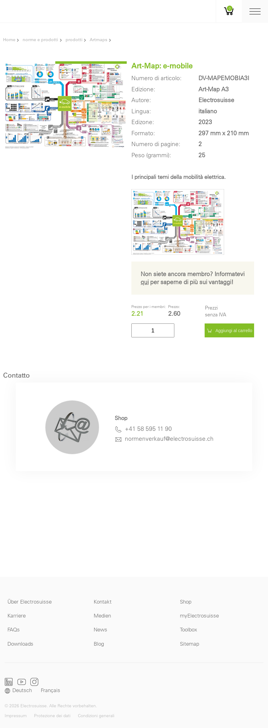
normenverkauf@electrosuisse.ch (169, 438)
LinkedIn (9, 682)
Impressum (16, 715)
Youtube (21, 681)
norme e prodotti (40, 39)
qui (145, 282)
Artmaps (98, 39)
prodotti (74, 39)
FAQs (13, 629)
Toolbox (188, 629)
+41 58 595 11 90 (148, 428)
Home (9, 39)
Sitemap (189, 643)
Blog (99, 643)
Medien (102, 615)
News (100, 629)
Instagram (34, 682)
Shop (185, 601)
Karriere (16, 615)
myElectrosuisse (199, 615)
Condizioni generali (96, 715)
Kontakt (103, 601)
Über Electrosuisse (29, 601)
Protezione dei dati (52, 715)
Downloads (20, 643)
